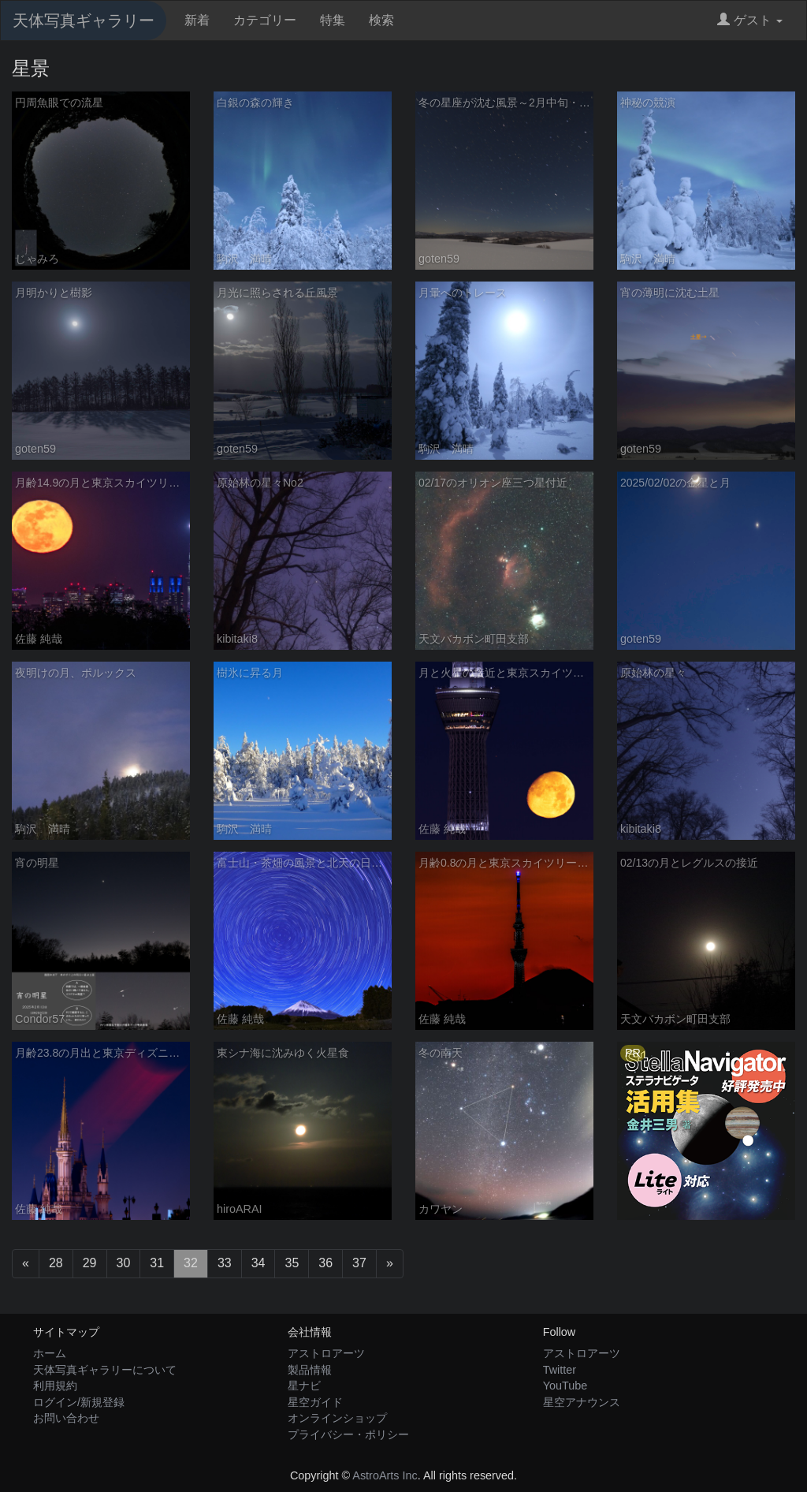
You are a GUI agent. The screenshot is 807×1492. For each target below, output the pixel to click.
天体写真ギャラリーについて (105, 1369)
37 (359, 1263)
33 (225, 1263)
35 (291, 1263)
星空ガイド (315, 1402)
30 (124, 1263)
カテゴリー (264, 20)
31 (157, 1263)
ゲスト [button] (750, 20)
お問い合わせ (66, 1418)
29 (90, 1263)
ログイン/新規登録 (79, 1402)
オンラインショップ (337, 1418)
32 (191, 1263)
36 (325, 1263)
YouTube (565, 1385)
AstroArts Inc (384, 1475)
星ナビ (304, 1385)
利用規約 (55, 1385)
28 (56, 1263)
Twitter (559, 1369)
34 (258, 1263)
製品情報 (310, 1369)
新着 (197, 20)
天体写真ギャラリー (83, 20)
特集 (332, 20)
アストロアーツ (326, 1353)
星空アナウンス (581, 1402)
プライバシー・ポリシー (348, 1434)
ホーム (49, 1353)
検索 (381, 20)
